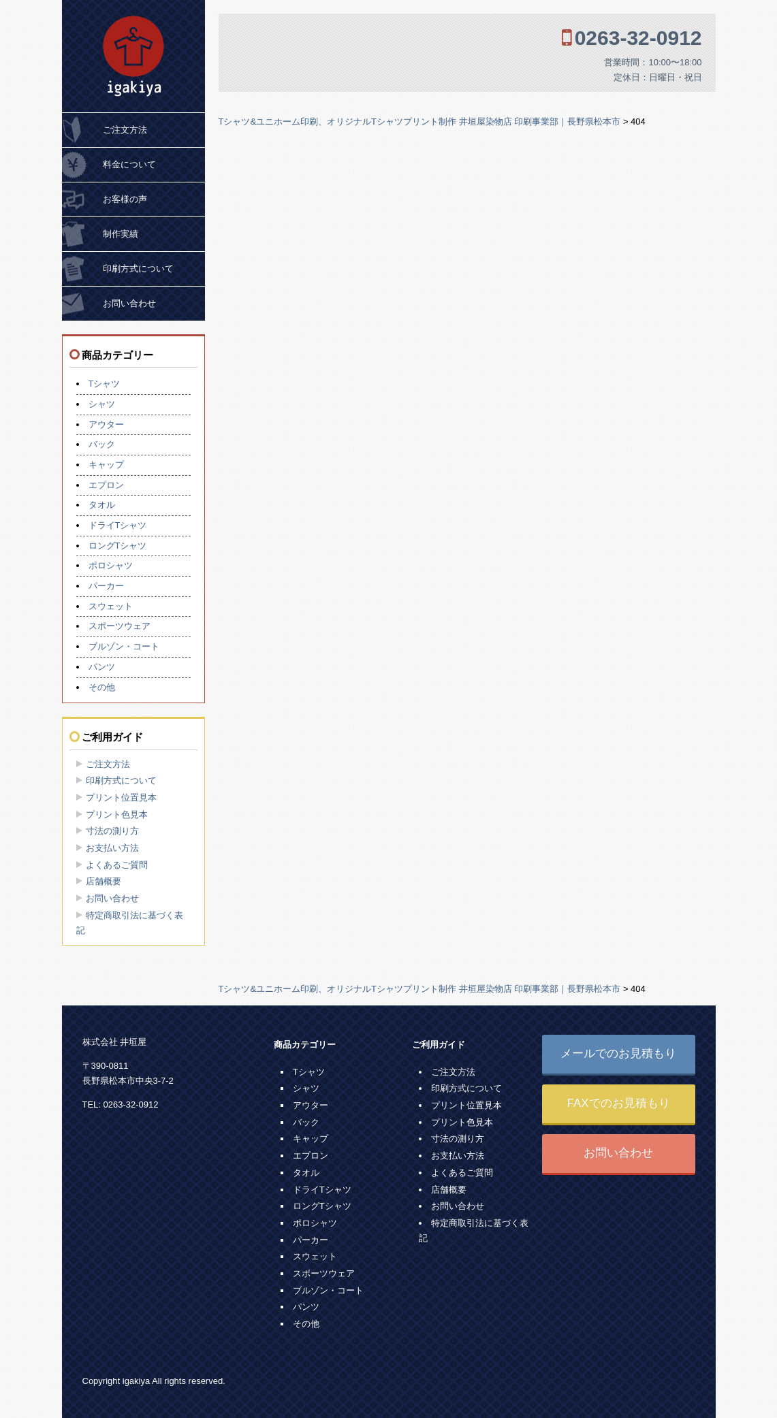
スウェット (111, 606)
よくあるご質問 (117, 865)
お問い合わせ (129, 303)
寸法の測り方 (112, 831)
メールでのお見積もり (618, 1053)
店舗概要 (103, 881)
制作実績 (120, 234)
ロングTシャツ (118, 546)
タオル (102, 505)
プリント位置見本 (121, 797)
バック (102, 444)
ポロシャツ (111, 565)
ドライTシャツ (118, 525)
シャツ (102, 404)
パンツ (102, 667)
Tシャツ (105, 383)
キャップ (106, 465)
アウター (106, 424)
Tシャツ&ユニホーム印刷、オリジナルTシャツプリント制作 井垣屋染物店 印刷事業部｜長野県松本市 (420, 121)
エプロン (106, 485)
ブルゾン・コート (124, 646)
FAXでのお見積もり (618, 1103)
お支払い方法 (112, 848)
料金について (129, 164)
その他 (102, 687)
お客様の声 (125, 199)
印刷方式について (138, 268)
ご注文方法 (125, 130)
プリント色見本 (117, 814)
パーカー (106, 586)
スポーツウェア (119, 626)
